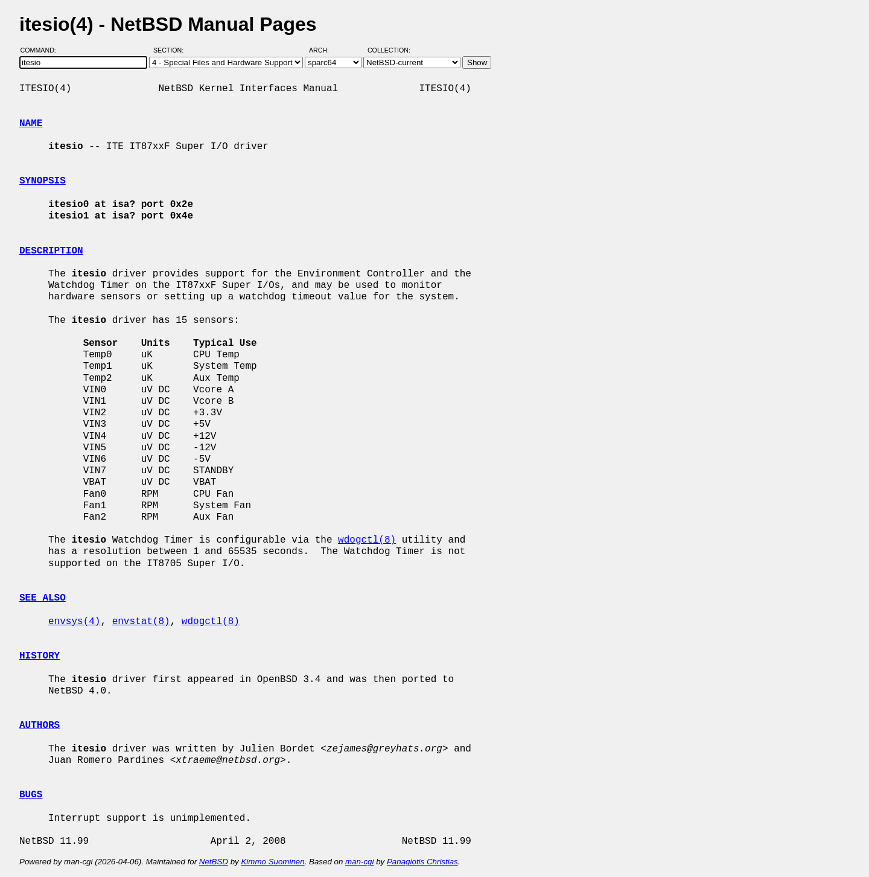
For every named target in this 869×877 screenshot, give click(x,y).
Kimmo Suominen (272, 861)
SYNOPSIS (42, 181)
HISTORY (39, 656)
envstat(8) (141, 621)
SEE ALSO (42, 598)
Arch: (324, 50)
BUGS (30, 795)
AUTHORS (39, 725)
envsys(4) (74, 621)
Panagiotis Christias (422, 861)
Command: (42, 50)
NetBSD (213, 861)
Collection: (389, 50)
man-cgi (359, 861)
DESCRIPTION (51, 251)
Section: (171, 50)
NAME (30, 123)
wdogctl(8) (367, 540)
